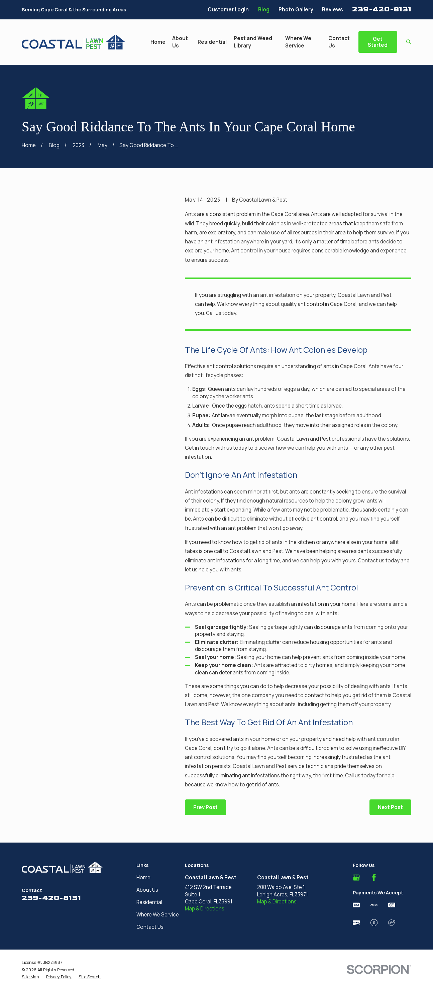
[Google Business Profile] (356, 877)
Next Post (390, 807)
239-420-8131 (381, 9)
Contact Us (150, 926)
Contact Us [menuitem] (339, 42)
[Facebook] (373, 877)
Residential (149, 902)
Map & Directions (204, 908)
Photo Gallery (296, 9)
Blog (263, 9)
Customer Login (228, 9)
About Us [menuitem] (180, 42)
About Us (147, 889)
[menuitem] (30, 977)
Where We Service (157, 914)
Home (143, 877)
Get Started (378, 41)
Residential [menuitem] (212, 41)
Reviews (332, 9)
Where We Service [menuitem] (298, 42)
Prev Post (205, 807)
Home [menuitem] (158, 41)
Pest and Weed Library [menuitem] (253, 42)
